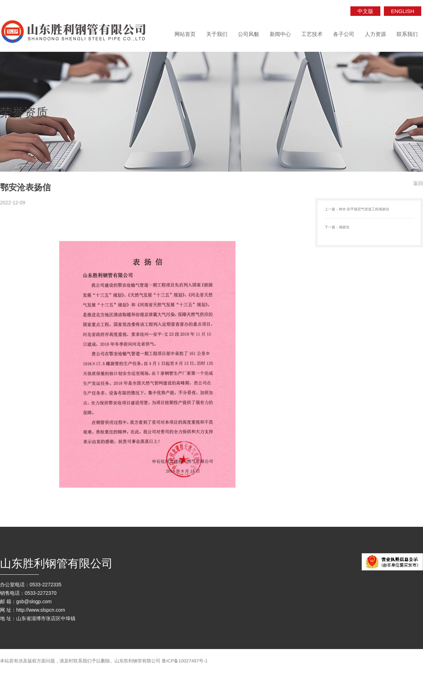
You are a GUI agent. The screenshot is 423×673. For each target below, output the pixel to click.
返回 (418, 183)
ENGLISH (402, 11)
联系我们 (407, 34)
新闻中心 (280, 34)
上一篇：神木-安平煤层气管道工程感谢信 (357, 209)
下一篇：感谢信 (337, 227)
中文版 (365, 11)
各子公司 (343, 34)
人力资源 (375, 34)
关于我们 (216, 34)
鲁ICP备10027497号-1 (185, 660)
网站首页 (185, 34)
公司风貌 (248, 34)
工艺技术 (312, 34)
